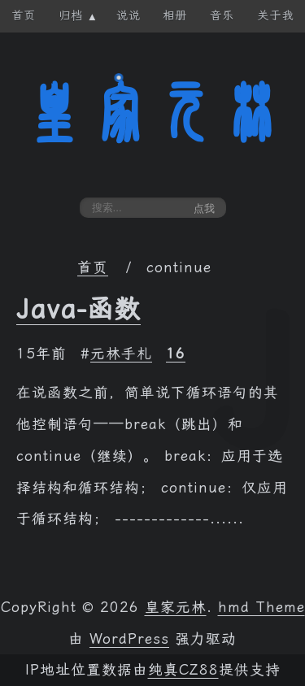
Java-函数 (78, 308)
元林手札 (121, 353)
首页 (92, 267)
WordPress (129, 639)
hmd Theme (261, 607)
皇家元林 (153, 112)
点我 (204, 208)
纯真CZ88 (183, 670)
